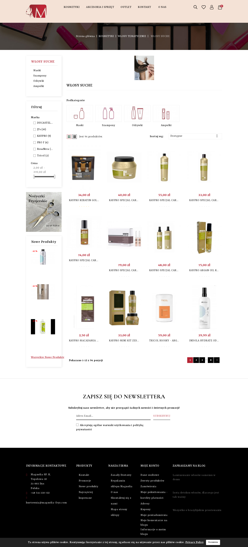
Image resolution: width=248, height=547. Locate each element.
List (74, 137)
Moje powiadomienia (154, 515)
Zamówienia (148, 486)
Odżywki (38, 81)
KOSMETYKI (72, 7)
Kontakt (144, 7)
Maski (37, 70)
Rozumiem (213, 542)
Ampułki (38, 86)
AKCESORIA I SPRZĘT (100, 7)
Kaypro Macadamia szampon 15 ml (93, 340)
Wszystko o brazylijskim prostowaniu (197, 510)
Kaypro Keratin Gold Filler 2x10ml (94, 200)
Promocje (85, 480)
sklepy (115, 515)
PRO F (42, 142)
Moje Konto (150, 465)
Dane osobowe (150, 475)
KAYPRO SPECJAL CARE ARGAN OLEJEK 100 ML (98, 260)
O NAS (162, 7)
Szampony (39, 75)
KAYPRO (44, 136)
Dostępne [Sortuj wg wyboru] (195, 136)
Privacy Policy (194, 542)
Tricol (43, 155)
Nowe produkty (88, 486)
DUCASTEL (45, 122)
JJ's (41, 129)
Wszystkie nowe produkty (47, 357)
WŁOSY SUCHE (43, 62)
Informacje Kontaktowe (46, 465)
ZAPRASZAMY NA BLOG (189, 465)
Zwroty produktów (152, 480)
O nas (114, 492)
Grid (69, 137)
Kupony (145, 509)
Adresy (145, 503)
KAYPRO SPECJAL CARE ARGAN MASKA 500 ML (138, 200)
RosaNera (45, 149)
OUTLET (126, 7)
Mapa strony (119, 509)
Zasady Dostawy (121, 475)
